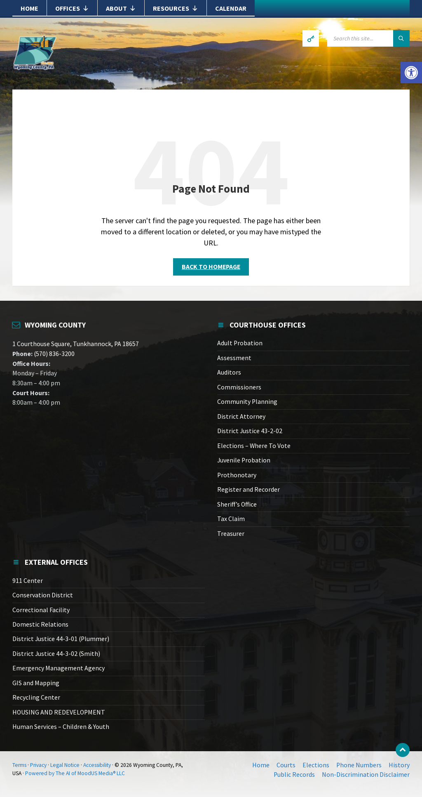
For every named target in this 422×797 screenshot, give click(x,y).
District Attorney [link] (241, 416)
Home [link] (29, 8)
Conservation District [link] (42, 595)
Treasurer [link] (230, 534)
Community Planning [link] (247, 402)
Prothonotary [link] (236, 475)
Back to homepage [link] (211, 267)
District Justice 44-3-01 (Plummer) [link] (60, 639)
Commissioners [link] (239, 387)
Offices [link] (72, 8)
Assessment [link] (234, 358)
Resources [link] (175, 8)
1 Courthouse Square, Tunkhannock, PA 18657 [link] (75, 344)
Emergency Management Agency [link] (58, 668)
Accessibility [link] (97, 765)
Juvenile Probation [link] (243, 460)
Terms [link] (19, 765)
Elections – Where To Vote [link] (254, 446)
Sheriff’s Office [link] (237, 504)
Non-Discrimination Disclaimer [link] (366, 774)
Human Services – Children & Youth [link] (60, 727)
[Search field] (368, 38)
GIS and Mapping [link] (35, 683)
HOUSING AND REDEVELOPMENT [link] (58, 712)
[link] (411, 72)
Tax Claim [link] (231, 519)
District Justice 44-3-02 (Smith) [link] (56, 654)
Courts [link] (286, 765)
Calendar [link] (230, 8)
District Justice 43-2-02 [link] (249, 431)
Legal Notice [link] (65, 765)
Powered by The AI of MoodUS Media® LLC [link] (75, 773)
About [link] (121, 8)
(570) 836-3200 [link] (54, 354)
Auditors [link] (229, 372)
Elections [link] (315, 765)
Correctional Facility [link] (41, 610)
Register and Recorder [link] (248, 489)
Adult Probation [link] (240, 343)
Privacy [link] (38, 765)
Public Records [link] (294, 774)
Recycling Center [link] (36, 697)
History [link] (399, 765)
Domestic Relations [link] (40, 624)
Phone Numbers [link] (359, 765)
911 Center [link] (27, 581)
